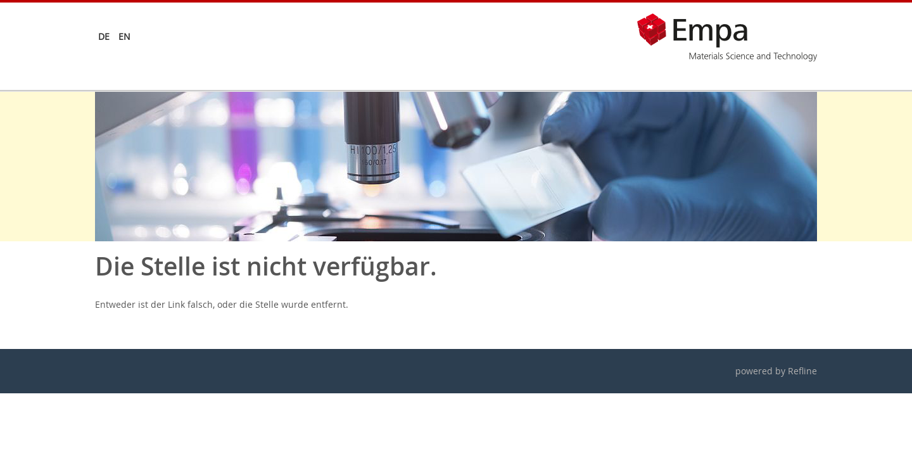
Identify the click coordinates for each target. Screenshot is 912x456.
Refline (802, 371)
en (124, 36)
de (104, 36)
